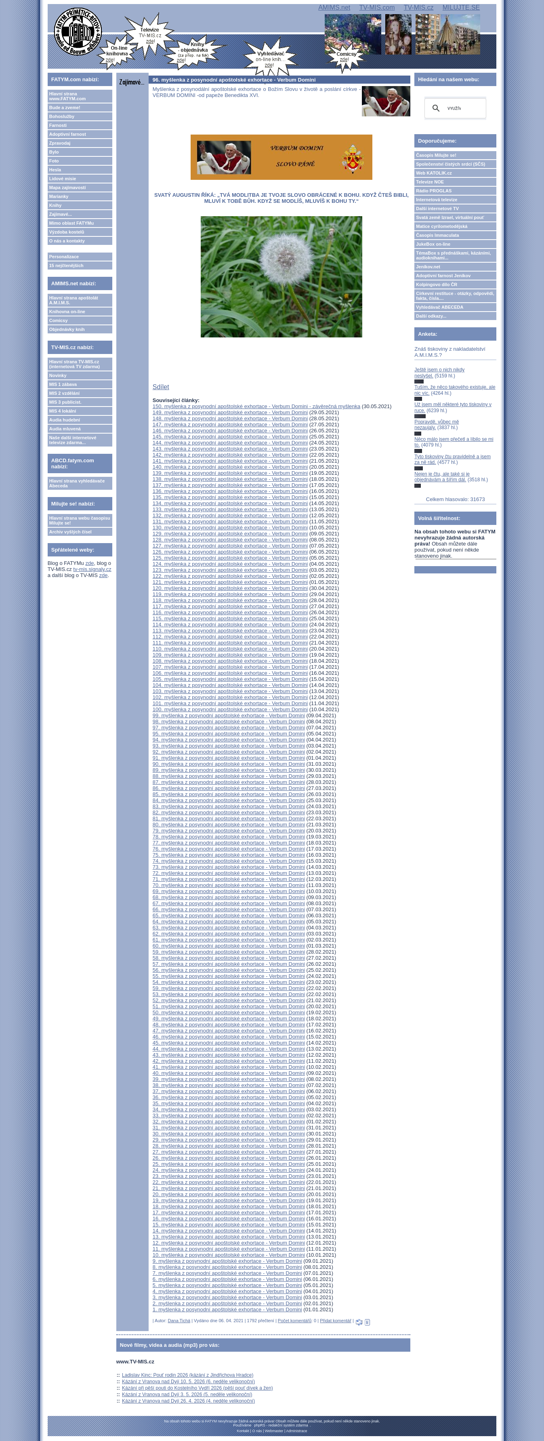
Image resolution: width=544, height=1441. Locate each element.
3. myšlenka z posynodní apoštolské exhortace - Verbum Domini (227, 1297)
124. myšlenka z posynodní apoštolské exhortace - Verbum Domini (230, 564)
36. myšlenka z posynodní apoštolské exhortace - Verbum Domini (229, 1097)
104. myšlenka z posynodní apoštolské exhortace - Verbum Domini (230, 685)
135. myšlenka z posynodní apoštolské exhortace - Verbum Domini (230, 497)
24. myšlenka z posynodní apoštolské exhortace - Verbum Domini (229, 1170)
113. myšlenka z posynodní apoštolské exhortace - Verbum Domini (230, 631)
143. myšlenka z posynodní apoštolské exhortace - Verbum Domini (230, 449)
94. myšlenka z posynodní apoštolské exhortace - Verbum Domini (229, 740)
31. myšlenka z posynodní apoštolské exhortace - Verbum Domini (229, 1128)
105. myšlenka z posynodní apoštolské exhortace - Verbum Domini (230, 679)
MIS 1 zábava (63, 384)
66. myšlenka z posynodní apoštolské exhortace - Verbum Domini (229, 909)
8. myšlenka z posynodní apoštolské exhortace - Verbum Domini (227, 1267)
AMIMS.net (334, 7)
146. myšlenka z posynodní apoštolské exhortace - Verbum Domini (230, 431)
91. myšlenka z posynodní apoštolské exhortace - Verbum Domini (229, 758)
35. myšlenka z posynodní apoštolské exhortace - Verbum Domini (229, 1103)
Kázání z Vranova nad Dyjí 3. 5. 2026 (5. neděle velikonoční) (187, 1394)
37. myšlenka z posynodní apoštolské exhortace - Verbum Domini (229, 1091)
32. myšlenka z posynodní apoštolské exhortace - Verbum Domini (229, 1122)
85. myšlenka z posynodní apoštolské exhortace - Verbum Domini (229, 794)
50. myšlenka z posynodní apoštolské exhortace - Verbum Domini (229, 1012)
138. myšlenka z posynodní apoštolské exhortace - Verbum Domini (230, 479)
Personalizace (64, 256)
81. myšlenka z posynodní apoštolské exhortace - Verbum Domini (229, 818)
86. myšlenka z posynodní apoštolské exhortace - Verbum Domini (229, 788)
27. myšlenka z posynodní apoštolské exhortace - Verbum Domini (229, 1152)
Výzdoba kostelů (66, 232)
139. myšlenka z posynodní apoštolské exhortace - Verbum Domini (230, 473)
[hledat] (454, 108)
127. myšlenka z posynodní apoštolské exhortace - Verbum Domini (230, 546)
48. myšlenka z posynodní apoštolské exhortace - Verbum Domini (229, 1025)
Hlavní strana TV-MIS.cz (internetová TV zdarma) (74, 364)
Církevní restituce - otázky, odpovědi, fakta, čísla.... (455, 296)
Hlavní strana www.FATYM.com (67, 96)
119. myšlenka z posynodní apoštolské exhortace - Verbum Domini (230, 594)
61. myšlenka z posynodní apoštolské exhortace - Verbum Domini (229, 940)
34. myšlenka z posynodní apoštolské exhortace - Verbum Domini (229, 1109)
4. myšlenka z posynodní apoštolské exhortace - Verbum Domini (227, 1291)
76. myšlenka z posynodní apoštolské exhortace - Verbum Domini (229, 849)
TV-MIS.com (377, 7)
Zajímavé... (60, 214)
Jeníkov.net (428, 266)
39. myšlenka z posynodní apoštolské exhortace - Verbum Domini (229, 1079)
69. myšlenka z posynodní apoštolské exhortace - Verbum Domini (229, 891)
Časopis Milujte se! (436, 155)
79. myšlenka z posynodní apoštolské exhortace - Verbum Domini (229, 831)
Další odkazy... (431, 316)
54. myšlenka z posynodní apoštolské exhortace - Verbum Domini (229, 982)
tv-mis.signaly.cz (92, 569)
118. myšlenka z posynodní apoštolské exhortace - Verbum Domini (230, 600)
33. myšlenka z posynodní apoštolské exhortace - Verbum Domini (229, 1115)
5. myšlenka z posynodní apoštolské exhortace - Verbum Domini (227, 1285)
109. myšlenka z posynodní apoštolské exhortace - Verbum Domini (230, 655)
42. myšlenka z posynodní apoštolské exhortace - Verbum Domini (229, 1061)
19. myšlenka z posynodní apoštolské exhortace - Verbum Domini (229, 1200)
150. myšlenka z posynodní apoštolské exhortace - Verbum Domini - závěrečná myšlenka (256, 406)
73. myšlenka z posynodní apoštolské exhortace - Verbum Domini (229, 867)
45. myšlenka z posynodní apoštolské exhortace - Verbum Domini (229, 1043)
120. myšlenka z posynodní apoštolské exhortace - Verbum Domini (230, 588)
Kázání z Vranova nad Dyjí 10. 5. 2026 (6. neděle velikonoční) (188, 1381)
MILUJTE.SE (461, 7)
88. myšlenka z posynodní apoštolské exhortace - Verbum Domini (229, 776)
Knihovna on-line (67, 311)
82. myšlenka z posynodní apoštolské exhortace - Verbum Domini (229, 812)
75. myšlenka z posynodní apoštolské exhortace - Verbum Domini (229, 855)
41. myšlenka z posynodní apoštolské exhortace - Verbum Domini (229, 1067)
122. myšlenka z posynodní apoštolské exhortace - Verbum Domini (230, 576)
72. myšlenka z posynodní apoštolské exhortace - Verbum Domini (229, 873)
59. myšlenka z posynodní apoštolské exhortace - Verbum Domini (229, 952)
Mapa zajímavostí (67, 187)
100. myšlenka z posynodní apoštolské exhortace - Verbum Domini (230, 709)
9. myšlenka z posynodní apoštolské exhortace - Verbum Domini (227, 1261)
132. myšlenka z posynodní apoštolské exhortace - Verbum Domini (230, 515)
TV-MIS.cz (419, 7)
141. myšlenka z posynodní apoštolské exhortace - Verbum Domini (230, 461)
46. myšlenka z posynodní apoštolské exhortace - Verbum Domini (229, 1037)
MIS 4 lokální (62, 411)
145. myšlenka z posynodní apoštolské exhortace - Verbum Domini (230, 437)
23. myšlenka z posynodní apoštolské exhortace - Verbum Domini (229, 1176)
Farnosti (58, 125)
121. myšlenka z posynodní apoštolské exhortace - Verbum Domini (230, 582)
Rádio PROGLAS (434, 190)
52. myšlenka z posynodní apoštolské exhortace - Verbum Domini (229, 1000)
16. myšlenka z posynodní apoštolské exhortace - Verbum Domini (229, 1219)
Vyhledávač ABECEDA (439, 307)
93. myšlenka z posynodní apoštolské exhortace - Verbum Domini (229, 746)
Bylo (54, 152)
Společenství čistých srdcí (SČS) (450, 164)
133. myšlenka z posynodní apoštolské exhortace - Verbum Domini (230, 509)
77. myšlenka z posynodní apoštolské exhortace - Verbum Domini (229, 843)
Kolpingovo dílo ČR (436, 284)
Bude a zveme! (64, 107)
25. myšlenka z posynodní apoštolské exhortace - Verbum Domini (229, 1164)
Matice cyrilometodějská (441, 226)
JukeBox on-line (433, 244)
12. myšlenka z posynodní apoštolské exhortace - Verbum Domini (229, 1243)
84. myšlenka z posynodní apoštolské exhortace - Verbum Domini (229, 800)
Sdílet (161, 386)
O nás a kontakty (67, 240)
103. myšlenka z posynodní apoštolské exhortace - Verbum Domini (230, 691)
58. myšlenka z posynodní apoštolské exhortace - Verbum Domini (229, 958)
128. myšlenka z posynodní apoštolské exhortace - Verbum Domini (230, 540)
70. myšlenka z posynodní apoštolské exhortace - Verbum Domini (229, 885)
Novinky (58, 375)
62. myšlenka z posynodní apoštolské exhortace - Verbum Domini (229, 934)
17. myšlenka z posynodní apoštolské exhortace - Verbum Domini (229, 1212)
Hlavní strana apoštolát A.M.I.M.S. (73, 300)
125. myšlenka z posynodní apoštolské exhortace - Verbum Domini (230, 558)
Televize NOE (430, 181)
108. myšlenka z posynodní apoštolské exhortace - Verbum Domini (230, 661)
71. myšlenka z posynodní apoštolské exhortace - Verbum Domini (229, 879)
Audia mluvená (65, 428)
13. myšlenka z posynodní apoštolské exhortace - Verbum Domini (229, 1237)
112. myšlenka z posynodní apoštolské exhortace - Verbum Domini (230, 637)
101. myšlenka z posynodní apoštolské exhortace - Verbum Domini (230, 703)
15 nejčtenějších (66, 265)
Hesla (55, 169)
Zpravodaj (60, 143)
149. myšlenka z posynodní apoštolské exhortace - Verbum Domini (230, 412)
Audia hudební (64, 419)
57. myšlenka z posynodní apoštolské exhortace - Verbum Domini (229, 964)
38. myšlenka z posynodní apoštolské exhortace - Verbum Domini (229, 1085)
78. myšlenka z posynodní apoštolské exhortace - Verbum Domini (229, 837)
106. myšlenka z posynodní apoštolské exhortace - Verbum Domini (230, 673)
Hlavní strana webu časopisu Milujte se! (79, 520)
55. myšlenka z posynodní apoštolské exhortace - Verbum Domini (229, 976)
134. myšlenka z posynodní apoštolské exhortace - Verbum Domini (230, 503)
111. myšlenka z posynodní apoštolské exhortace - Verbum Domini (230, 643)
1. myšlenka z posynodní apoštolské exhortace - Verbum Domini (227, 1309)
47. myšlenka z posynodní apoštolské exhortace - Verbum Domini (229, 1031)
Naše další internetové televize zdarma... (73, 440)
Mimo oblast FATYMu (71, 223)
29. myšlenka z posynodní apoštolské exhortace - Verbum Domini (229, 1140)
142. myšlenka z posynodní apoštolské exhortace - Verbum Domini (230, 455)
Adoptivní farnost (67, 134)
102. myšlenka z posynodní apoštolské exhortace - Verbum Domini (230, 697)
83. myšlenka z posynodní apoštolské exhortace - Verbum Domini (229, 806)
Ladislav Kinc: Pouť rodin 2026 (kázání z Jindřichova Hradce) (187, 1375)
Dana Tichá (179, 1320)
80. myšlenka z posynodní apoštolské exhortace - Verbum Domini (229, 825)
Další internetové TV (437, 208)
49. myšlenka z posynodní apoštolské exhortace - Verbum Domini (229, 1018)
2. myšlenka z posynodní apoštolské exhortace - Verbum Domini (227, 1303)
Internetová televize (436, 199)
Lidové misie (62, 178)
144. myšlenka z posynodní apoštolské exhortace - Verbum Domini (230, 443)
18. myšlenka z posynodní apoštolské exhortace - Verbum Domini (229, 1206)
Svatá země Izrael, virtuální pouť (450, 217)
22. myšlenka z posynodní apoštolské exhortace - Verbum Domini (229, 1182)
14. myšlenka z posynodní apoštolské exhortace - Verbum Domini (229, 1231)
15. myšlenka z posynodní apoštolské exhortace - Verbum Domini (229, 1225)
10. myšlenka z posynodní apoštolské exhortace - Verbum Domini (229, 1255)
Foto (54, 160)
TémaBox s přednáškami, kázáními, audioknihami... (453, 255)
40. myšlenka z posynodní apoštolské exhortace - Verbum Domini (229, 1073)
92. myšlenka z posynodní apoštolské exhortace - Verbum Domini (229, 752)
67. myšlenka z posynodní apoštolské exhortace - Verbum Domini (229, 903)
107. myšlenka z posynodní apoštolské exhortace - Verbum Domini (230, 667)
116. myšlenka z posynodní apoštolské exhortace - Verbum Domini (230, 612)
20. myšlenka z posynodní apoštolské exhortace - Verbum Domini (229, 1194)
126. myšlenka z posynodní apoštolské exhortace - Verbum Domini (230, 552)
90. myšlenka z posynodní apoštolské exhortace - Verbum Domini (229, 764)
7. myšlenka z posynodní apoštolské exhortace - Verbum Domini (227, 1273)
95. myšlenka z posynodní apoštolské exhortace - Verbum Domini (229, 734)
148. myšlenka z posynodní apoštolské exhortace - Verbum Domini (230, 418)
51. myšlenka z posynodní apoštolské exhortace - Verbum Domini (229, 1006)
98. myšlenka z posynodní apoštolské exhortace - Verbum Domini (229, 721)
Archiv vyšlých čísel (70, 531)
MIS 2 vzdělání (64, 393)
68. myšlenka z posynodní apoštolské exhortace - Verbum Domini (229, 897)
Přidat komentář (335, 1320)
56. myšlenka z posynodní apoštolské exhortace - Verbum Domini (229, 970)
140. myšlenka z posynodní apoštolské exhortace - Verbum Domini (230, 467)
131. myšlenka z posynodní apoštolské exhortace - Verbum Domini (230, 521)
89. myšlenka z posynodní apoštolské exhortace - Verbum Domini (229, 770)
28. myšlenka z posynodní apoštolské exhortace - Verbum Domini (229, 1146)
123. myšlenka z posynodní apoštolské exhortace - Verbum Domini (230, 570)
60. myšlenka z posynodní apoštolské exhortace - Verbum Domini (229, 946)
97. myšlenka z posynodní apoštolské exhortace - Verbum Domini (229, 728)
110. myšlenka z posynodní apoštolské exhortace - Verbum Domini (230, 649)
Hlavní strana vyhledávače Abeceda (77, 483)
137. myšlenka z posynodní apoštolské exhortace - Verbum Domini (230, 485)
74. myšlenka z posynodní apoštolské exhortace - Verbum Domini (229, 861)
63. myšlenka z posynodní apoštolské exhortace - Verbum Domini (229, 928)
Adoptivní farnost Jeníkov (443, 275)
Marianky (59, 196)
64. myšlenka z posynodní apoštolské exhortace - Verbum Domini (229, 922)
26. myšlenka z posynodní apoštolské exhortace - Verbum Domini (229, 1158)
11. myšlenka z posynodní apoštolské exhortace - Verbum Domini (229, 1249)
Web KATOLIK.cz (434, 173)
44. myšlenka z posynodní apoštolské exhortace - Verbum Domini (229, 1049)
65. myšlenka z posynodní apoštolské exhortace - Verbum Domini (229, 915)
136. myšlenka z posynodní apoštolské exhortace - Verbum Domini (230, 491)
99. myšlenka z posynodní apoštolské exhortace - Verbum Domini (229, 715)
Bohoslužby (61, 116)
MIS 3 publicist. (65, 402)
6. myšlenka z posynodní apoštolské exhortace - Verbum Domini (227, 1279)
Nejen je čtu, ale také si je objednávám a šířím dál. (442, 476)
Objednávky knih (67, 329)
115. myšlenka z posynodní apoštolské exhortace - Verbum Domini (230, 618)
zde (89, 563)
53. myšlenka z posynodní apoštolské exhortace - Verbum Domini (229, 994)
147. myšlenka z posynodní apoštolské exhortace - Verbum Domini (230, 424)
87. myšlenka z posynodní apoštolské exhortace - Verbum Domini (229, 782)
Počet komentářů (294, 1320)
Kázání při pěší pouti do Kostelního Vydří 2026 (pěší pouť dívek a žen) (197, 1388)
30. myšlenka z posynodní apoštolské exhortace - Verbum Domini (229, 1134)
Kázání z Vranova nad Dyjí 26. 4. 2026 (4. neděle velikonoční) (188, 1401)
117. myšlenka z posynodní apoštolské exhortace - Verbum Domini (230, 606)
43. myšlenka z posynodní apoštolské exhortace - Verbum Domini (229, 1055)
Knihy (55, 205)
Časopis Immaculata (437, 235)
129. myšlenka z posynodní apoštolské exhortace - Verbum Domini (230, 534)
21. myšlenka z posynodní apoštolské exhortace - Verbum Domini (229, 1188)
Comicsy (58, 320)
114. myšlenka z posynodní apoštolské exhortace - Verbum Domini (230, 624)
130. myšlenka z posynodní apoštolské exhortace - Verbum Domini (230, 528)
